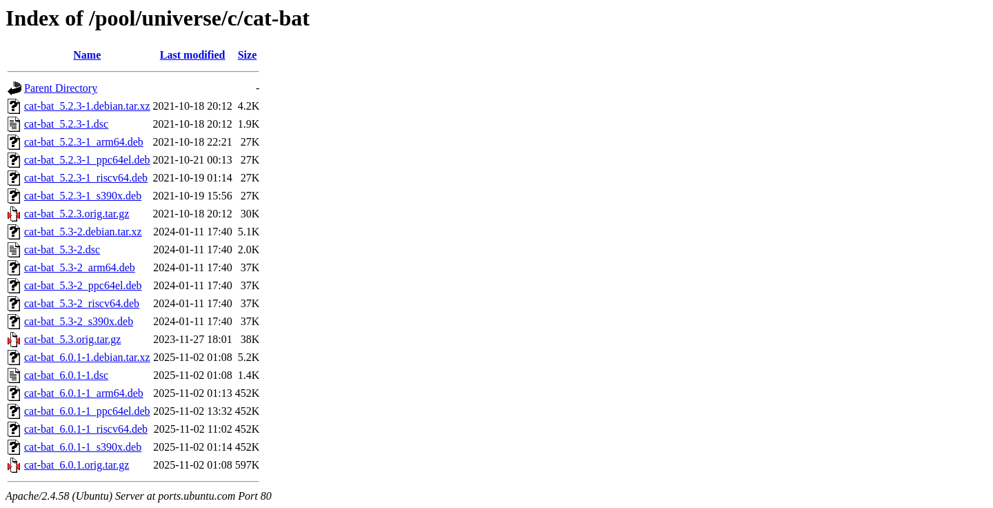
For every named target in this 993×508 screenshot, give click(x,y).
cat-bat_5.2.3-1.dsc (66, 124)
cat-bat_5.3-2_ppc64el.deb (83, 285)
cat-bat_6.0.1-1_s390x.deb (82, 447)
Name (87, 55)
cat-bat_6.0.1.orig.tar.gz (76, 465)
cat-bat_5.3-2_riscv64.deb (81, 303)
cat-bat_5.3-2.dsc (62, 249)
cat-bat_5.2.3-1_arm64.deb (83, 142)
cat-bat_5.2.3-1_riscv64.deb (86, 178)
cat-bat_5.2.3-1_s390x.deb (82, 196)
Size (247, 55)
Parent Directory (60, 88)
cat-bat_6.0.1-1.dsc (66, 375)
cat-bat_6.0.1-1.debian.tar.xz (87, 357)
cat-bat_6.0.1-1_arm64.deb (83, 393)
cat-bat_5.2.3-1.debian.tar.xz (87, 106)
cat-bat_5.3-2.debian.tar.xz (83, 231)
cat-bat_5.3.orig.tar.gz (72, 339)
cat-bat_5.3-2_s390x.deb (78, 321)
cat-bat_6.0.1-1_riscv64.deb (86, 429)
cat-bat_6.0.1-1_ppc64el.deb (87, 411)
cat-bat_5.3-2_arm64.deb (79, 267)
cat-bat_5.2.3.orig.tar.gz (76, 213)
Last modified (192, 55)
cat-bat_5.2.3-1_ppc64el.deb (87, 160)
